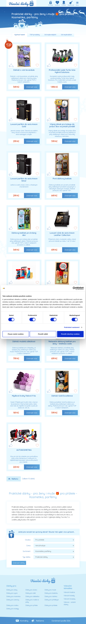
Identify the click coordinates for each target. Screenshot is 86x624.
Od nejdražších (66, 35)
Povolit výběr (43, 334)
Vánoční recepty (69, 599)
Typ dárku (26, 557)
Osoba (27, 540)
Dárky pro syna (11, 593)
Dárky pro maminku (13, 596)
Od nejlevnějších (50, 35)
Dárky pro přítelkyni (52, 600)
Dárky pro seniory (12, 600)
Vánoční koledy (69, 596)
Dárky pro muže (50, 590)
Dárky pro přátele (51, 605)
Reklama (40, 621)
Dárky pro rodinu (12, 605)
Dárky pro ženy (11, 590)
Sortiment (26, 551)
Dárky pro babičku (51, 593)
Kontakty (24, 621)
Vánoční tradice (69, 592)
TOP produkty (35, 35)
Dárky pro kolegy (12, 609)
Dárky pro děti (31, 593)
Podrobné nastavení (71, 327)
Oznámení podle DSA (61, 621)
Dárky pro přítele (32, 605)
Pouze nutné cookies (16, 334)
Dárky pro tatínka (51, 596)
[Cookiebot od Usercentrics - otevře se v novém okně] (74, 288)
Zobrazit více (31, 87)
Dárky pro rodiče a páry (32, 601)
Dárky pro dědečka (32, 596)
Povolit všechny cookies (70, 334)
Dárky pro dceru (31, 590)
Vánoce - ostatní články (70, 603)
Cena (28, 545)
